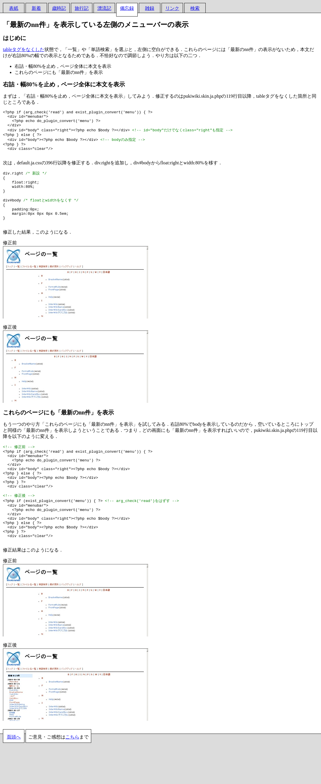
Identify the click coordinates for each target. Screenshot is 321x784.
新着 (36, 8)
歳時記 (59, 8)
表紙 (13, 8)
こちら (72, 771)
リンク (172, 8)
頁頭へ (14, 771)
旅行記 (82, 8)
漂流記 (104, 8)
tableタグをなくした (23, 49)
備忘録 (127, 8)
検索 (195, 8)
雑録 (149, 8)
